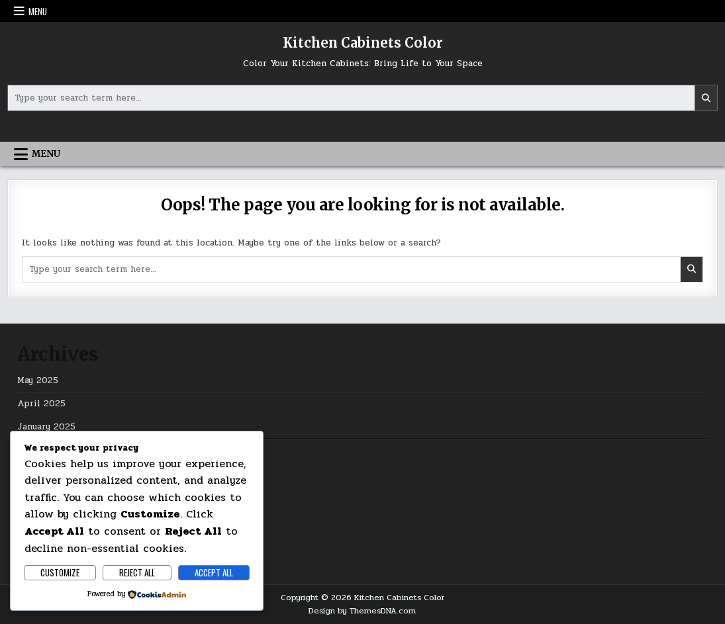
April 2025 (41, 403)
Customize (59, 572)
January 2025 (46, 426)
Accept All (214, 572)
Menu (37, 11)
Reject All (137, 572)
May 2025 (37, 380)
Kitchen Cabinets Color (363, 42)
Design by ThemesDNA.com (362, 610)
